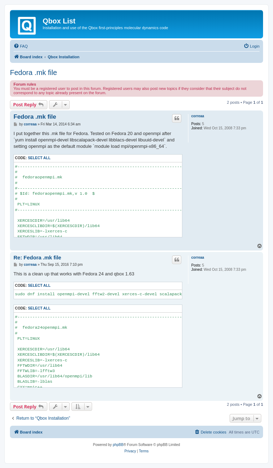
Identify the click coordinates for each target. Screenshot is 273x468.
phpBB (118, 445)
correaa (197, 116)
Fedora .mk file (33, 72)
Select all (39, 158)
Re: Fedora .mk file (37, 257)
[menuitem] (21, 46)
